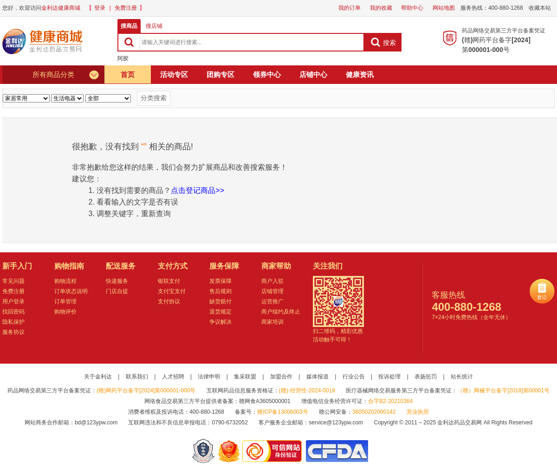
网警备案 (203, 451)
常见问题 (13, 281)
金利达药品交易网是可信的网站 (273, 451)
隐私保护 (13, 322)
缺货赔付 (220, 301)
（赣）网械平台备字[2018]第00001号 (503, 390)
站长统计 (462, 376)
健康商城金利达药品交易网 (44, 41)
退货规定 (220, 311)
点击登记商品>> (197, 190)
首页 (128, 74)
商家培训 (272, 322)
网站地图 (444, 8)
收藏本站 (540, 8)
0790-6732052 (230, 422)
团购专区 (220, 74)
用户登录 (13, 301)
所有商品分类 (66, 74)
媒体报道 (317, 376)
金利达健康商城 (60, 8)
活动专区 (174, 74)
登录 (99, 8)
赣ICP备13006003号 (282, 412)
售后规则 (220, 291)
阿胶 (123, 58)
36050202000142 (373, 412)
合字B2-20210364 (390, 401)
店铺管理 (272, 291)
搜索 (383, 42)
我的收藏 (381, 8)
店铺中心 (313, 74)
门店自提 (117, 291)
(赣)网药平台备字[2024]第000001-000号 (146, 390)
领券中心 (267, 74)
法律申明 (209, 376)
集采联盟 (245, 376)
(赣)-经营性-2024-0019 (307, 390)
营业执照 (418, 412)
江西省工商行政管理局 (229, 451)
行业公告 (354, 376)
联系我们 (137, 376)
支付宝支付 (172, 291)
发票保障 (220, 281)
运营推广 (272, 301)
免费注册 (126, 8)
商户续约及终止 (280, 311)
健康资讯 (360, 74)
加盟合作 (281, 376)
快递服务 (117, 281)
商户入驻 (272, 281)
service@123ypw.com (336, 422)
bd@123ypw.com (96, 422)
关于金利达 (98, 376)
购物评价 (65, 311)
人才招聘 (173, 376)
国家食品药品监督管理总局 (336, 451)
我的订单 (349, 8)
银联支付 (169, 281)
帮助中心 (412, 8)
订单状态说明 (71, 291)
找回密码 (13, 311)
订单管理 (65, 301)
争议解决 (220, 322)
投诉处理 (389, 376)
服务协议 (13, 332)
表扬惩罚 (426, 376)
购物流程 (65, 281)
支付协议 (169, 301)
